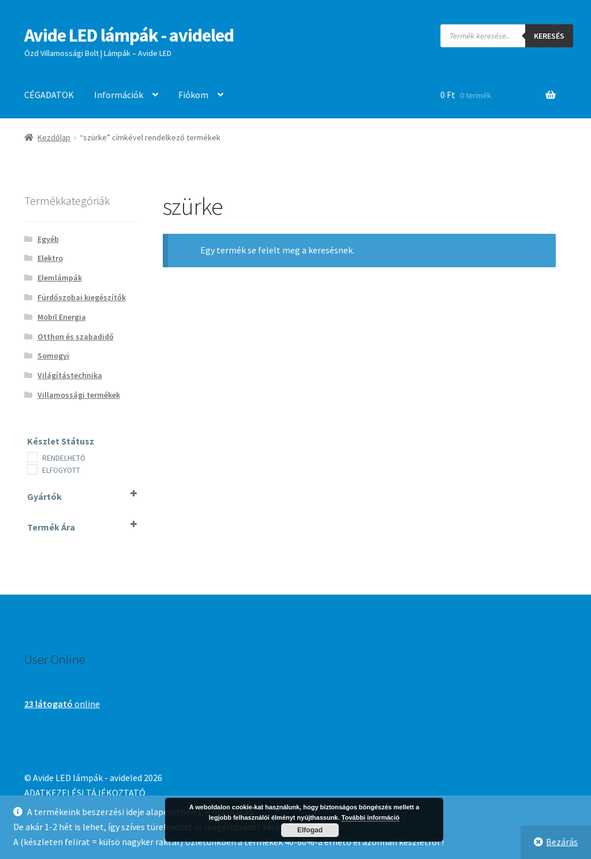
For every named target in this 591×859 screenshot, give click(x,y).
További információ (371, 817)
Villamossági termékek (79, 395)
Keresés (549, 36)
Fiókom (193, 94)
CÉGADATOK (49, 94)
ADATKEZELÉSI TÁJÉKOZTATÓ (84, 792)
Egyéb (48, 239)
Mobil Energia (62, 317)
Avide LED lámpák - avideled (129, 35)
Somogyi (53, 355)
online (62, 703)
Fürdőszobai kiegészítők (82, 297)
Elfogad (310, 830)
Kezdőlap (54, 137)
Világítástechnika (70, 375)
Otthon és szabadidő (76, 336)
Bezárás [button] (562, 841)
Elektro (50, 258)
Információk (118, 94)
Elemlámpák (60, 277)
